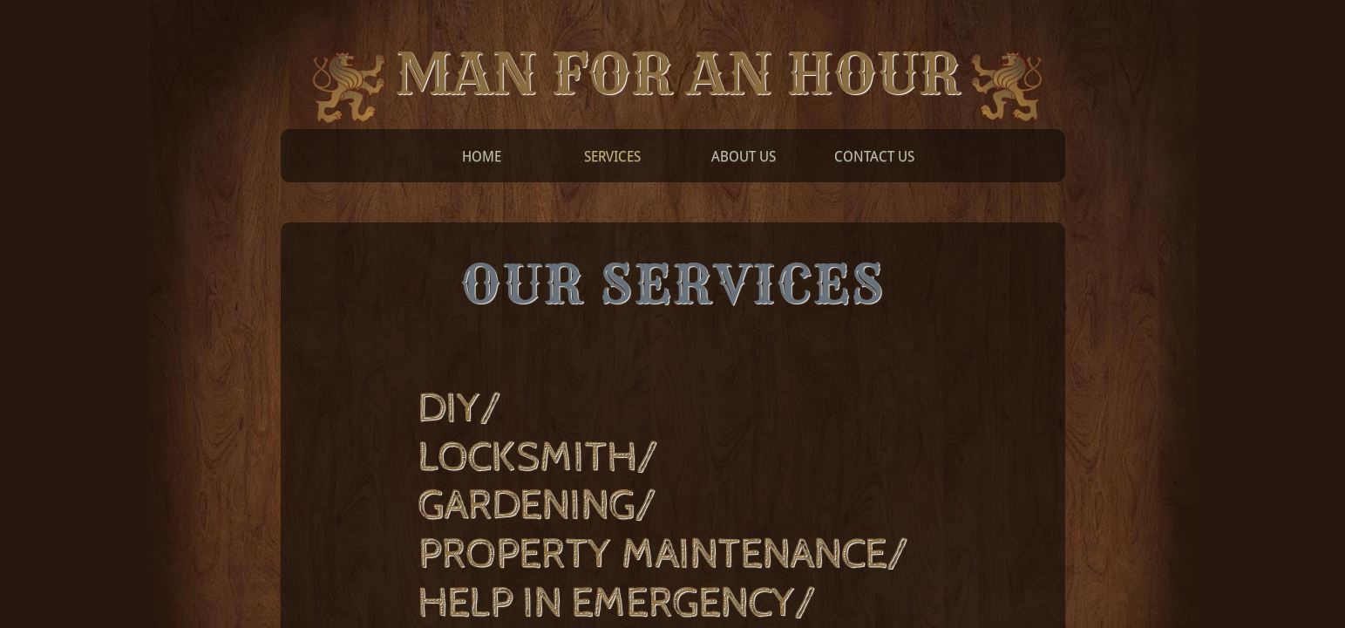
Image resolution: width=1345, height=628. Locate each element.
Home (481, 156)
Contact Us (874, 156)
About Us (743, 156)
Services (612, 156)
